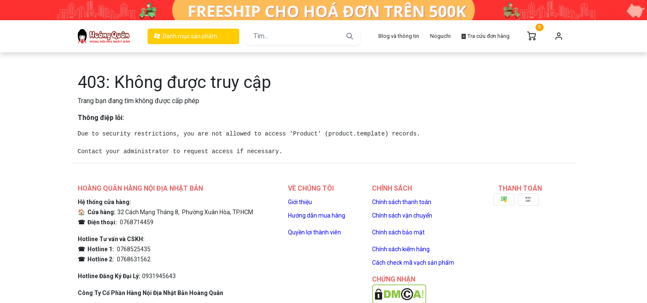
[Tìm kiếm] (349, 36)
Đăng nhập (559, 36)
